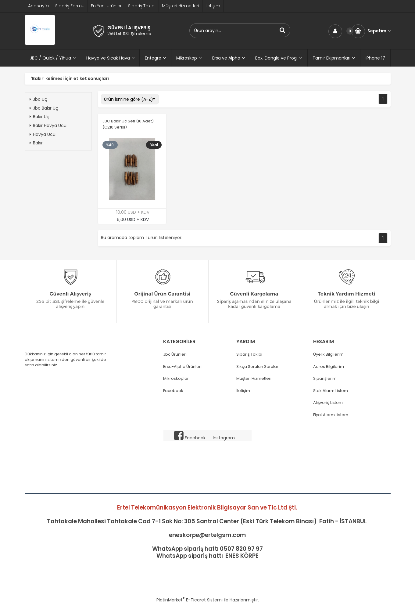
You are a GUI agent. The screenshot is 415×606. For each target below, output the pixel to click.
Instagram (224, 438)
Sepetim (379, 31)
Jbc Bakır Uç (44, 108)
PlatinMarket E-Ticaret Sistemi (189, 600)
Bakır (36, 143)
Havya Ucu (42, 134)
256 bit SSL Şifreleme (129, 34)
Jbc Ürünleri (175, 354)
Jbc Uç (38, 99)
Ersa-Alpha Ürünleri (182, 366)
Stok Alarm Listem (330, 391)
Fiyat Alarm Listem (330, 415)
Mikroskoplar (176, 378)
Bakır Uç (39, 117)
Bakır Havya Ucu (48, 125)
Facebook (173, 391)
